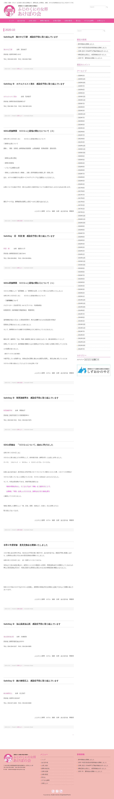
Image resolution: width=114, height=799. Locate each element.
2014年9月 (81, 310)
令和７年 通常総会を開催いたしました (90, 58)
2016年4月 (81, 244)
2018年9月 (81, 167)
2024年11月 (81, 100)
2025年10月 (81, 82)
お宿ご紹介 (32, 20)
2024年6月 (81, 107)
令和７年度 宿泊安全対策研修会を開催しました (92, 47)
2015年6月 (81, 279)
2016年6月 (81, 237)
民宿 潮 (6, 248)
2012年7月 (81, 349)
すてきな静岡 (89, 20)
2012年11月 (81, 342)
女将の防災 (68, 20)
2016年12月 (81, 216)
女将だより (101, 20)
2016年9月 (81, 226)
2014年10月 (81, 307)
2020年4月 (81, 163)
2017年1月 (81, 212)
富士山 (78, 20)
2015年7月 (81, 275)
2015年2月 (81, 293)
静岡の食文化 (44, 20)
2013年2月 (81, 335)
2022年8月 (81, 131)
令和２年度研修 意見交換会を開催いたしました (26, 545)
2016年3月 (81, 247)
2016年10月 (81, 223)
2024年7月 (81, 103)
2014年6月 (81, 317)
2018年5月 (81, 181)
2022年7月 (81, 135)
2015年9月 (81, 268)
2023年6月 (81, 121)
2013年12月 (81, 324)
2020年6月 (81, 156)
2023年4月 (81, 128)
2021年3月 (81, 142)
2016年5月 (81, 240)
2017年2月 (81, 209)
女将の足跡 (57, 20)
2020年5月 (81, 159)
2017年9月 (81, 188)
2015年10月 (81, 265)
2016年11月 (81, 219)
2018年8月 (81, 170)
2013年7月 (81, 331)
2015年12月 (81, 258)
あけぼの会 (21, 20)
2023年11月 (81, 114)
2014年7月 (81, 314)
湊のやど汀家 (8, 49)
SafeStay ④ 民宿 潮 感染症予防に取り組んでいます (29, 236)
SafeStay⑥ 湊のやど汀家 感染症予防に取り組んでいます (31, 37)
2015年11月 (81, 261)
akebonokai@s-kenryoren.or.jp (16, 769)
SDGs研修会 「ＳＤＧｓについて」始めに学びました (28, 445)
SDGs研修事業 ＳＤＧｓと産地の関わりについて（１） (29, 283)
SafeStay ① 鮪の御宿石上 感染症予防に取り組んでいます (31, 681)
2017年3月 (81, 205)
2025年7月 (81, 86)
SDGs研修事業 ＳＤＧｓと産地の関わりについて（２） (29, 131)
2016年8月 (81, 230)
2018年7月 (81, 174)
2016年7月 (81, 233)
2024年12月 (81, 96)
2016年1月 (81, 254)
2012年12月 (81, 338)
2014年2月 (81, 321)
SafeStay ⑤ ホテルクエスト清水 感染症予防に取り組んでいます (34, 84)
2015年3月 (81, 289)
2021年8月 (81, 138)
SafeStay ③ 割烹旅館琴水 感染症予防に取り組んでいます (31, 398)
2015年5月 (81, 282)
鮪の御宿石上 (8, 693)
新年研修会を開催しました (86, 44)
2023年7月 (81, 117)
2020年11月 (81, 149)
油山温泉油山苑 (9, 637)
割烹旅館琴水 (8, 410)
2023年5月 (81, 124)
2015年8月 (81, 272)
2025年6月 (81, 89)
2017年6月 (81, 198)
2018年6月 (81, 177)
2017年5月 (81, 202)
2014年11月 (81, 303)
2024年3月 (81, 110)
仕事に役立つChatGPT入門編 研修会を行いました (93, 51)
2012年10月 (81, 345)
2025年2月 (81, 93)
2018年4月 (81, 184)
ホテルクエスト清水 (10, 96)
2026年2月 (81, 75)
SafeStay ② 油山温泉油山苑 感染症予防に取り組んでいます (32, 624)
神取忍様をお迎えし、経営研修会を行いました (92, 54)
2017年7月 (81, 195)
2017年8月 (81, 191)
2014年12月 (81, 300)
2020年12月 (81, 145)
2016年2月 (81, 251)
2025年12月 (81, 79)
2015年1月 (81, 296)
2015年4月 (81, 286)
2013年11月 (81, 328)
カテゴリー (80, 359)
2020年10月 (81, 152)
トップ (11, 20)
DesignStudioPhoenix (65, 794)
